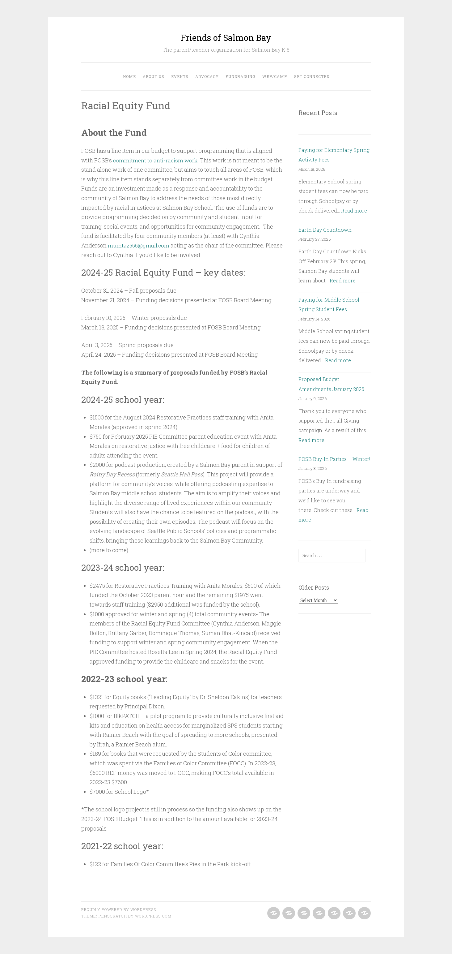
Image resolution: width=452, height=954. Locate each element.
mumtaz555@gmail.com (139, 245)
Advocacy (207, 76)
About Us (153, 76)
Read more (354, 210)
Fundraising (241, 76)
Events (179, 76)
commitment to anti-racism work (156, 160)
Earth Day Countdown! (325, 229)
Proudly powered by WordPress (118, 909)
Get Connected (311, 76)
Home (129, 76)
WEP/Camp (274, 76)
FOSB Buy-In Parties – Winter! (334, 459)
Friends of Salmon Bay (226, 37)
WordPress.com (153, 915)
